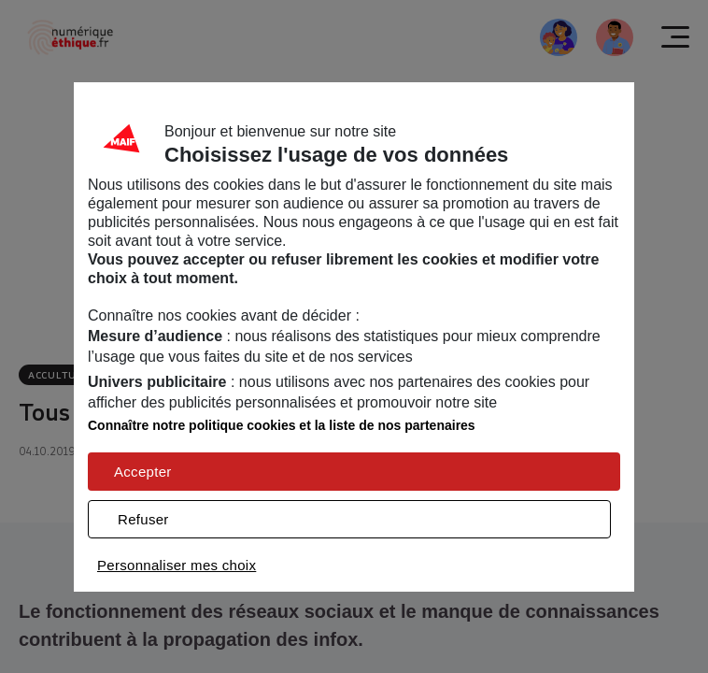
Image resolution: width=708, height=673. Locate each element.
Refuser (143, 519)
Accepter (143, 472)
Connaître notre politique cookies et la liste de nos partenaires (281, 425)
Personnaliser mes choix (176, 565)
